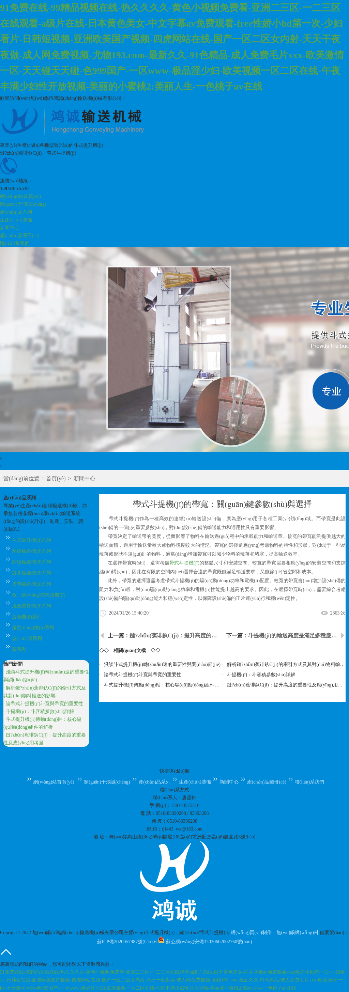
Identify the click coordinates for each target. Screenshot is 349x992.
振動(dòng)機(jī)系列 (28, 627)
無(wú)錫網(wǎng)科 (297, 932)
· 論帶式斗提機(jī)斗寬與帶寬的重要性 (43, 703)
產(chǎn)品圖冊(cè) (19, 235)
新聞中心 (9, 227)
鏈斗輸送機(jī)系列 (27, 572)
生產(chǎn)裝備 (16, 219)
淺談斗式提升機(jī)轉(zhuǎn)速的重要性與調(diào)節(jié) (162, 664)
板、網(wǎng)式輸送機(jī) (34, 595)
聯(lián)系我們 (14, 243)
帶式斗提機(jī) (184, 562)
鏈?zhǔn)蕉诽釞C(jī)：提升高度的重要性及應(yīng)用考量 (199, 635)
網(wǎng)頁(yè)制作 (251, 932)
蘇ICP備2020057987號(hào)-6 (127, 941)
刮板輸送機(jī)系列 (27, 561)
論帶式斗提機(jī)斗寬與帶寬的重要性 (142, 674)
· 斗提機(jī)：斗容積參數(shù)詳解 (38, 711)
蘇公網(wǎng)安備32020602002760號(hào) (205, 941)
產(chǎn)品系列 (16, 212)
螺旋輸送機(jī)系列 (27, 551)
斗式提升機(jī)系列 (27, 540)
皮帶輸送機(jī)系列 (27, 584)
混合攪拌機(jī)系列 (27, 605)
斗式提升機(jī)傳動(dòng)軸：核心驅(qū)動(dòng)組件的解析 (166, 684)
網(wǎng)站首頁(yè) (20, 196)
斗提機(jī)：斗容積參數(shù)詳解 (261, 674)
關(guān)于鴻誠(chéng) (23, 204)
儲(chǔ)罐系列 (22, 638)
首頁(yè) (56, 478)
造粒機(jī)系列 (22, 616)
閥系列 (14, 649)
